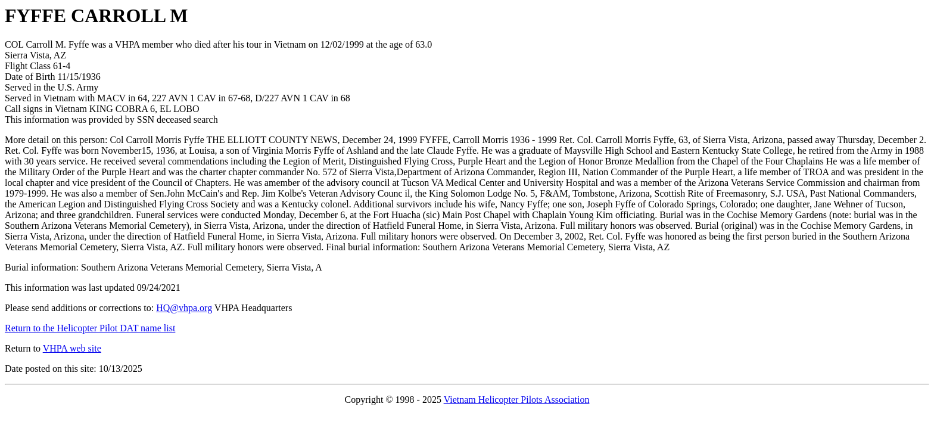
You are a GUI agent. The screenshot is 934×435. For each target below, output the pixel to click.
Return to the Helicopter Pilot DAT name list (90, 328)
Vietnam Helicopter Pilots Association (517, 399)
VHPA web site (72, 348)
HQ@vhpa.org (184, 308)
